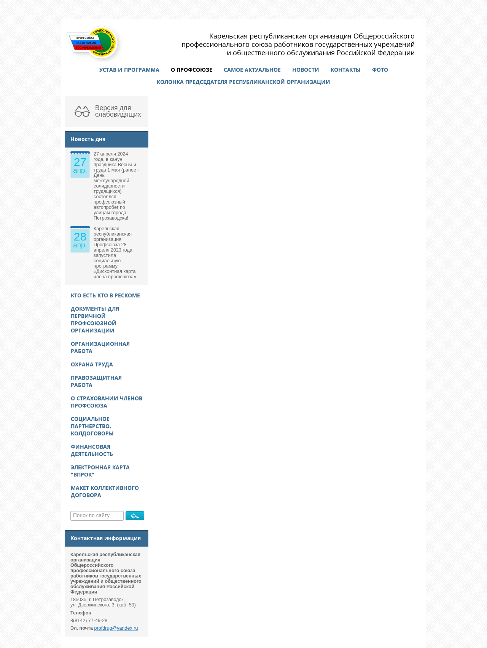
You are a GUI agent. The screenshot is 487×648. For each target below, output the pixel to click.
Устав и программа (129, 69)
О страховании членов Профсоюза (106, 402)
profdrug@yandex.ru (116, 628)
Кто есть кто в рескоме (105, 295)
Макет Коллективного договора (105, 491)
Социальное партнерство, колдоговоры (92, 426)
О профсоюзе (191, 69)
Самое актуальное (252, 69)
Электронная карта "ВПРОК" (100, 471)
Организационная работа (100, 347)
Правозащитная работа (96, 381)
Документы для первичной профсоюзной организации (95, 319)
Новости (305, 69)
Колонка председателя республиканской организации (243, 81)
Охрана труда (92, 364)
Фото (380, 69)
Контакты (346, 69)
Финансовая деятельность (92, 450)
